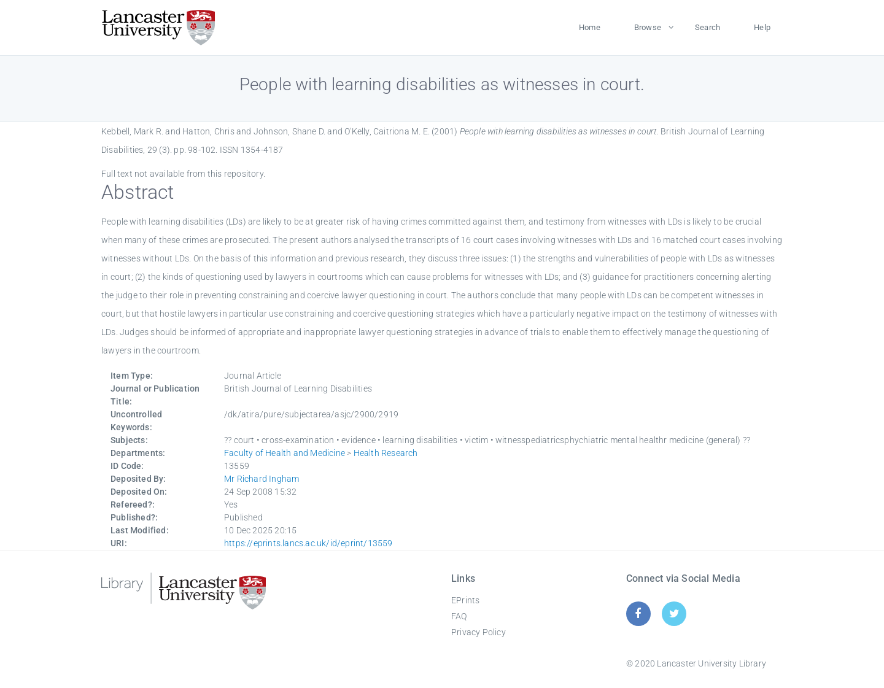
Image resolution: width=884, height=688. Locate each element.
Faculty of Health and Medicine (284, 453)
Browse (647, 27)
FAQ (459, 616)
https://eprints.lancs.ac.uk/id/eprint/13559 (308, 543)
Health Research (386, 453)
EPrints (465, 600)
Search (707, 27)
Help (762, 27)
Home (589, 27)
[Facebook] (638, 613)
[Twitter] (674, 613)
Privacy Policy (478, 632)
